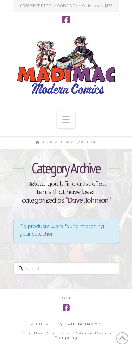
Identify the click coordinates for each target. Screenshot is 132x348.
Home (66, 298)
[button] (66, 119)
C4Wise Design (83, 324)
